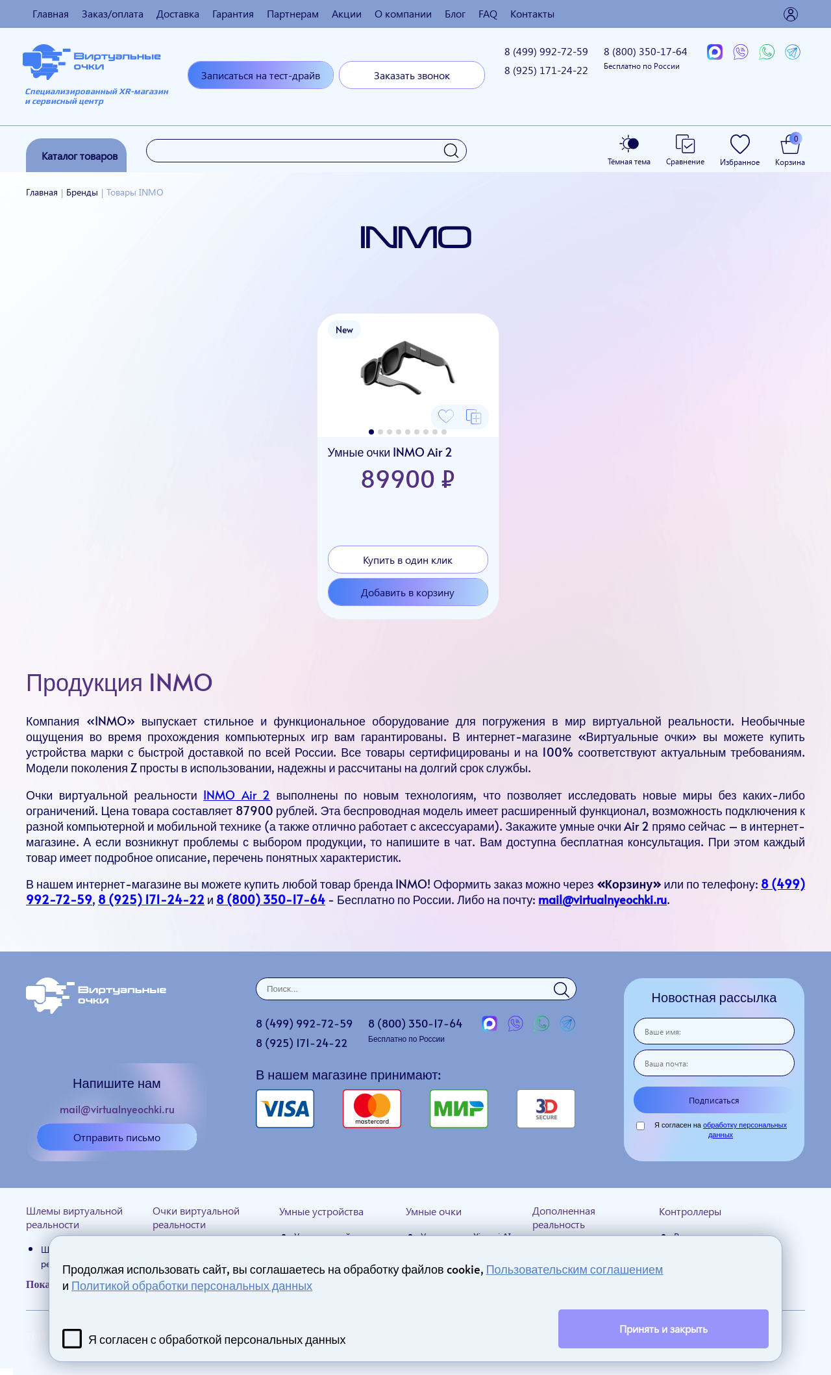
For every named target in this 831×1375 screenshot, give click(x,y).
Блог (455, 13)
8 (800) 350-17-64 (270, 899)
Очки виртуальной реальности (196, 1217)
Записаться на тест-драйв (260, 75)
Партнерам (293, 13)
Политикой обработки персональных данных (191, 1285)
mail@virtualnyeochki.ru (602, 899)
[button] (371, 432)
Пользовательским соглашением (575, 1269)
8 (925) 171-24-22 (151, 899)
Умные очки (434, 1211)
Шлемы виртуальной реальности (74, 1217)
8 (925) (546, 70)
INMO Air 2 (236, 795)
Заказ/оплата (112, 13)
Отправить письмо (116, 1137)
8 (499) (546, 51)
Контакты (532, 13)
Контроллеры (690, 1211)
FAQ (487, 13)
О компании (403, 13)
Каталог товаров (80, 155)
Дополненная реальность (563, 1217)
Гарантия (233, 13)
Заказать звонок (412, 75)
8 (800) (646, 57)
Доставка (177, 13)
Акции (347, 13)
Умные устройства (321, 1211)
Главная (50, 13)
